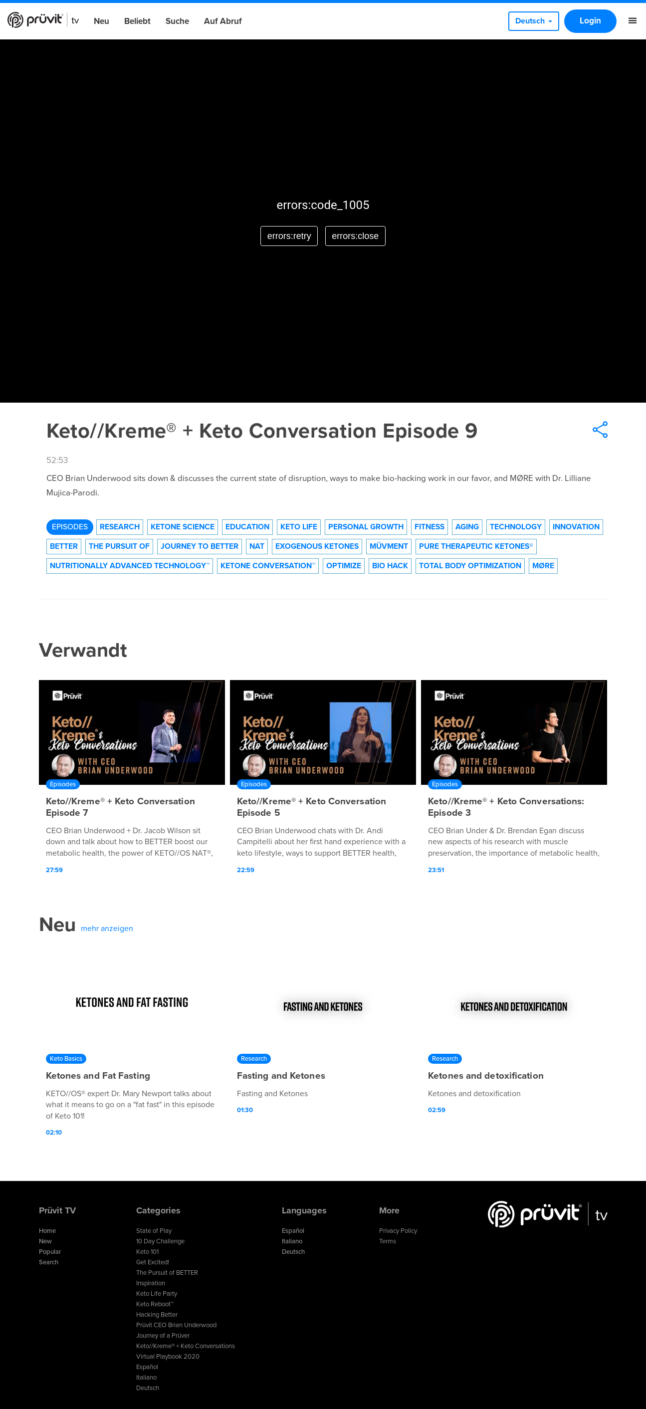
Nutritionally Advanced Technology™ (130, 565)
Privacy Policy (398, 1231)
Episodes (70, 526)
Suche (177, 21)
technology (516, 526)
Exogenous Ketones (317, 546)
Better (64, 546)
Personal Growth (366, 526)
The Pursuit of (119, 546)
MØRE (543, 565)
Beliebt (137, 21)
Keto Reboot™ (155, 1304)
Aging (467, 526)
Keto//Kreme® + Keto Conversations (185, 1346)
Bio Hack (390, 565)
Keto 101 (147, 1252)
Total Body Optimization (470, 565)
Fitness (429, 526)
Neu (101, 21)
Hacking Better (157, 1315)
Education (247, 526)
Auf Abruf (223, 21)
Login (590, 20)
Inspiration (150, 1283)
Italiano (146, 1378)
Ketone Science (183, 526)
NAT (256, 546)
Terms (387, 1241)
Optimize (343, 565)
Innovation (576, 526)
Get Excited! (152, 1262)
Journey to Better (199, 546)
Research (120, 526)
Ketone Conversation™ (267, 565)
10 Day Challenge (160, 1241)
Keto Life (298, 526)
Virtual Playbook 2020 (168, 1357)
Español (147, 1367)
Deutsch (147, 1388)
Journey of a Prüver (163, 1336)
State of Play (154, 1231)
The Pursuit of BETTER (167, 1273)
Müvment (389, 546)
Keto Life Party (156, 1294)
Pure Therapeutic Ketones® (476, 546)
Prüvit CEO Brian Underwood (176, 1325)
